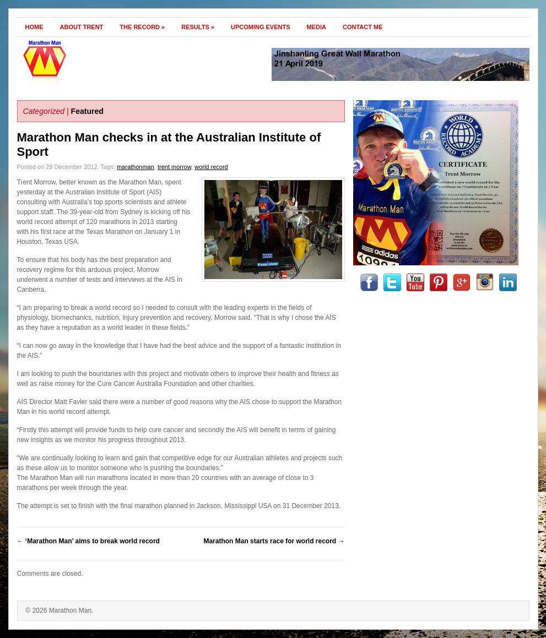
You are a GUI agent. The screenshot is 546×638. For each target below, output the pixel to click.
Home (34, 27)
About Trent (82, 27)
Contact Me (363, 27)
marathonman (135, 166)
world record (211, 166)
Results (197, 27)
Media (316, 27)
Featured (87, 111)
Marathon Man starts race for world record (273, 541)
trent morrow (174, 166)
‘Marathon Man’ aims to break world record (88, 541)
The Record (142, 27)
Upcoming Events (260, 27)
